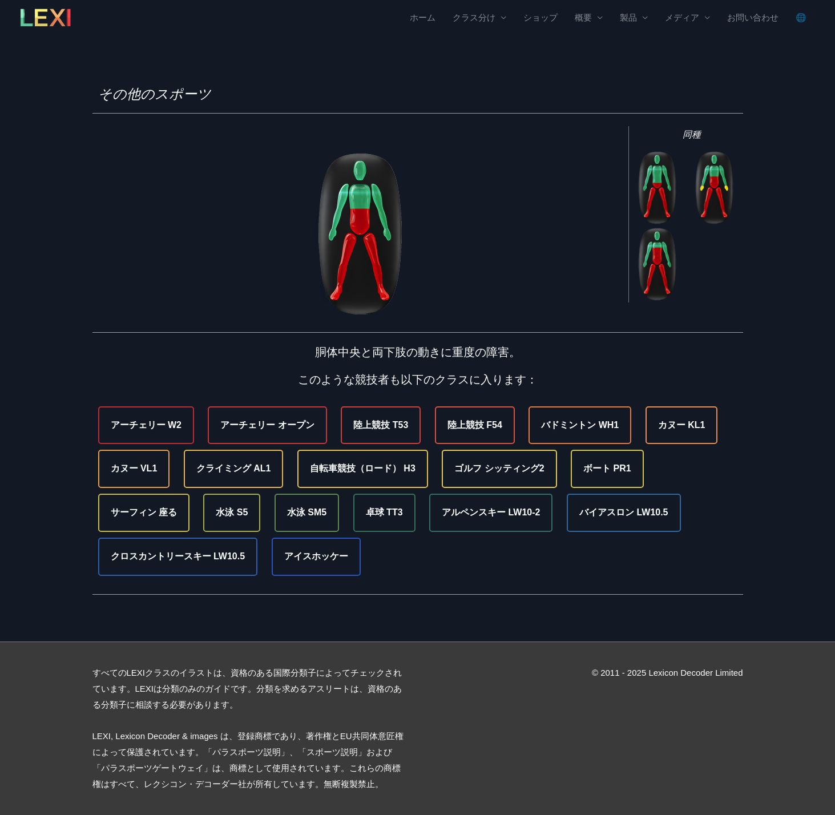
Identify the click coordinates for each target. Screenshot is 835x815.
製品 (628, 17)
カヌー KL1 (681, 425)
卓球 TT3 (384, 512)
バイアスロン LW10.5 (623, 512)
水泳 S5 (232, 512)
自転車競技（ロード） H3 (363, 468)
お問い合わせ (752, 17)
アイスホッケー (316, 556)
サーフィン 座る (144, 512)
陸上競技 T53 (380, 425)
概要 (583, 17)
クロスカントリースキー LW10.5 (178, 556)
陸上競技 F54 (474, 425)
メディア (682, 17)
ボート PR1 (607, 468)
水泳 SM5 (306, 512)
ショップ (540, 17)
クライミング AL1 (233, 468)
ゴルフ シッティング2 (499, 468)
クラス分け (474, 17)
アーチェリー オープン (267, 425)
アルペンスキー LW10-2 (491, 512)
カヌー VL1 (134, 468)
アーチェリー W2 (146, 425)
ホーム (422, 17)
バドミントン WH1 (580, 425)
